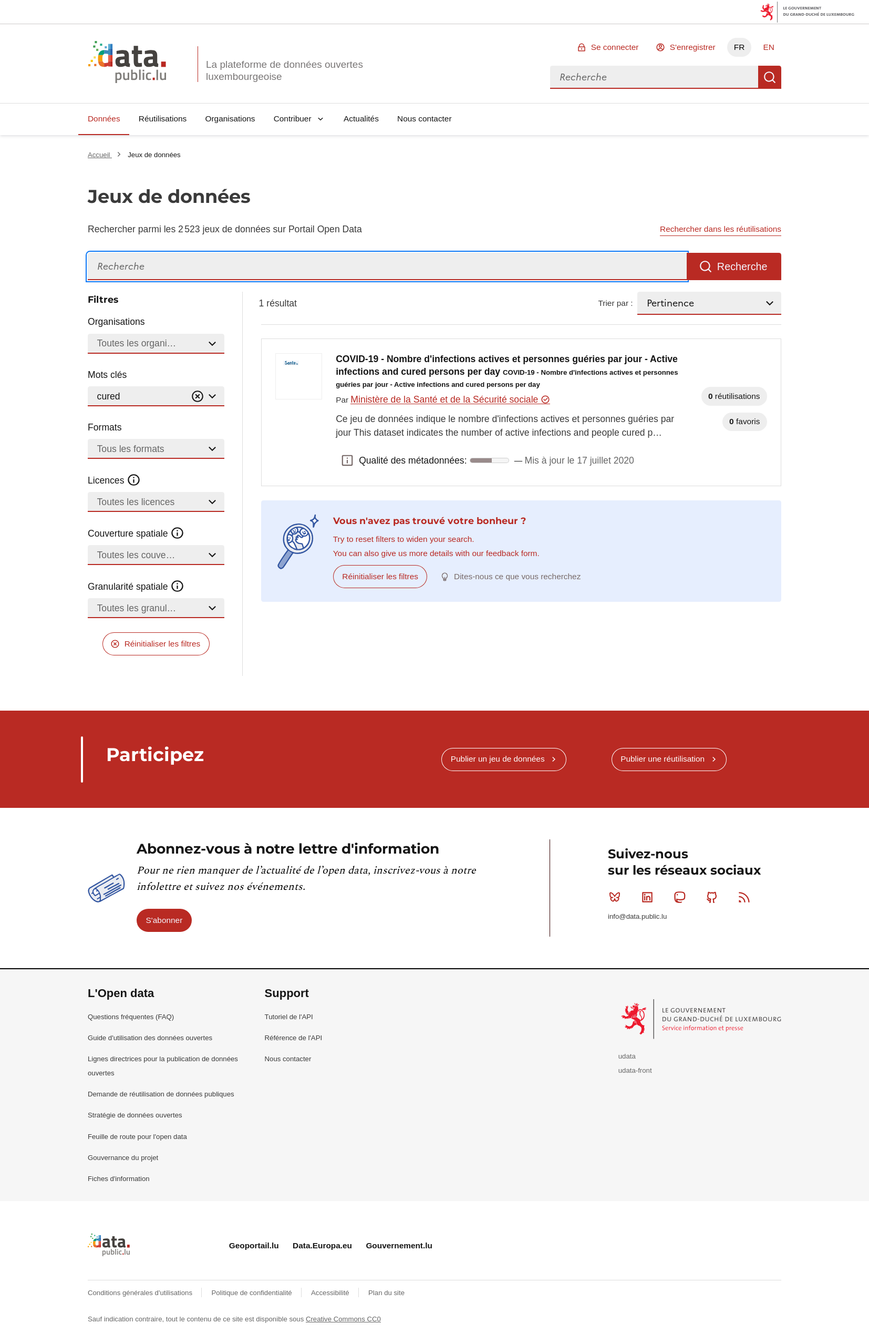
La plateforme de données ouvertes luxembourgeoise (284, 70)
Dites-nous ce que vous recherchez (517, 576)
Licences (114, 480)
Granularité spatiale (136, 586)
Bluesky (617, 897)
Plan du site (386, 1293)
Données (104, 118)
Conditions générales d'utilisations (141, 1293)
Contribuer (293, 118)
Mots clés (107, 375)
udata (627, 1056)
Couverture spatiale (136, 533)
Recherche (769, 77)
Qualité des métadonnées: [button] (347, 460)
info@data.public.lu (637, 916)
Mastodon (682, 897)
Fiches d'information (119, 1179)
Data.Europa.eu (322, 1245)
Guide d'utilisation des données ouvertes (150, 1038)
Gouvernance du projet (123, 1158)
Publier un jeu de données (498, 758)
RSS (746, 897)
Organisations (230, 118)
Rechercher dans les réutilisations (720, 228)
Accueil (100, 155)
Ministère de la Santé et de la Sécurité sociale (450, 399)
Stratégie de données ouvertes (135, 1115)
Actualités (361, 118)
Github (714, 897)
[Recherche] (387, 267)
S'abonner (164, 920)
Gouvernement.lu (399, 1245)
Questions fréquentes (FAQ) (131, 1017)
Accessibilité (331, 1293)
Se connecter (615, 47)
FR (739, 47)
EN (768, 47)
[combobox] (654, 77)
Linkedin (649, 897)
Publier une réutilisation (662, 758)
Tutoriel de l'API (289, 1017)
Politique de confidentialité (252, 1293)
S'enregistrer (693, 47)
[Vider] (197, 396)
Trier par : (615, 303)
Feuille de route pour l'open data (137, 1137)
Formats (105, 427)
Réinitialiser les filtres (163, 643)
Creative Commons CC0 (343, 1319)
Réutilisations (163, 118)
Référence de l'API (294, 1038)
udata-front (635, 1070)
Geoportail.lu (254, 1245)
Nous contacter (424, 118)
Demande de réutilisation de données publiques (161, 1094)
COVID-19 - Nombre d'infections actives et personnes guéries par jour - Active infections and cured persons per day (507, 371)
